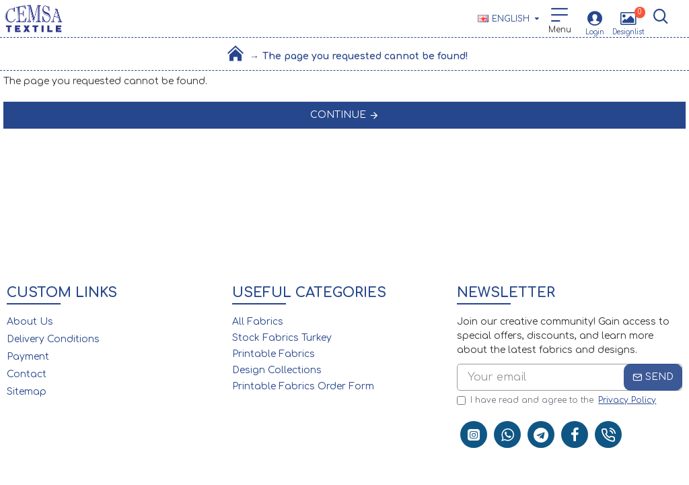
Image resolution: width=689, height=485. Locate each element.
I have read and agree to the (557, 400)
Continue (338, 115)
